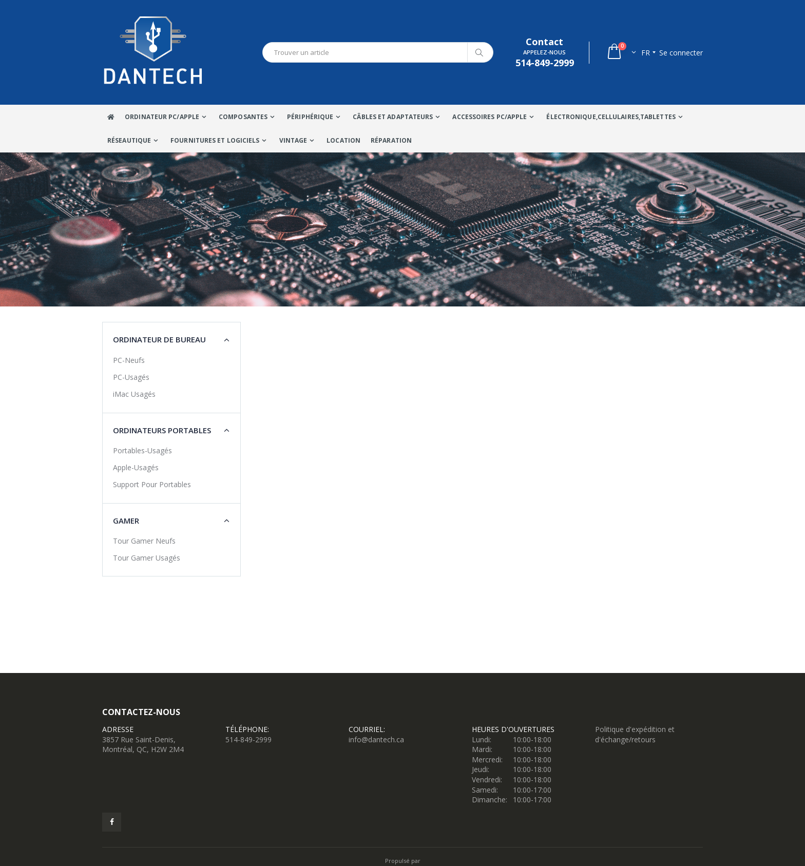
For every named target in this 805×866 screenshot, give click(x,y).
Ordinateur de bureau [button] (159, 339)
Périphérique (310, 116)
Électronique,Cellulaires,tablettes (610, 116)
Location (343, 140)
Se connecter (681, 52)
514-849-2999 (248, 739)
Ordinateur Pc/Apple (162, 116)
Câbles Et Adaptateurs (393, 116)
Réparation (391, 140)
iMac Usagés (134, 394)
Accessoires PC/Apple (489, 116)
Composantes (243, 116)
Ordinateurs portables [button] (162, 430)
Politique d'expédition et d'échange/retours (635, 734)
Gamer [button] (126, 520)
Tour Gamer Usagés (146, 558)
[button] (621, 52)
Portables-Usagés (142, 450)
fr (645, 52)
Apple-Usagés (136, 467)
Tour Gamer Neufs (144, 541)
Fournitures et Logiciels (214, 140)
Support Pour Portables (152, 484)
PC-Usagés (131, 377)
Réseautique (129, 140)
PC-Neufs (129, 360)
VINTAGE (293, 140)
